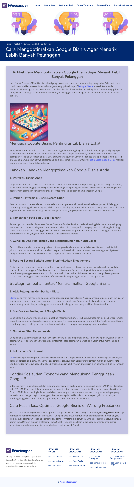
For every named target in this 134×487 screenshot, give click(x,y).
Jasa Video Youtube (77, 465)
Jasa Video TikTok (76, 457)
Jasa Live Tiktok (54, 465)
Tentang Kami (103, 5)
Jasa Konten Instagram (95, 457)
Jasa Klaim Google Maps (118, 464)
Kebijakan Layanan (123, 5)
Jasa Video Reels (76, 461)
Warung (68, 482)
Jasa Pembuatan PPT (98, 467)
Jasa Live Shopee (55, 457)
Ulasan (13, 298)
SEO (12, 357)
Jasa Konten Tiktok (97, 463)
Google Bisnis (86, 86)
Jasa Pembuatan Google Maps (117, 457)
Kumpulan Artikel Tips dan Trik (37, 44)
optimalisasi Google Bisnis (103, 159)
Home (37, 5)
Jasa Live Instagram (56, 461)
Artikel (17, 44)
